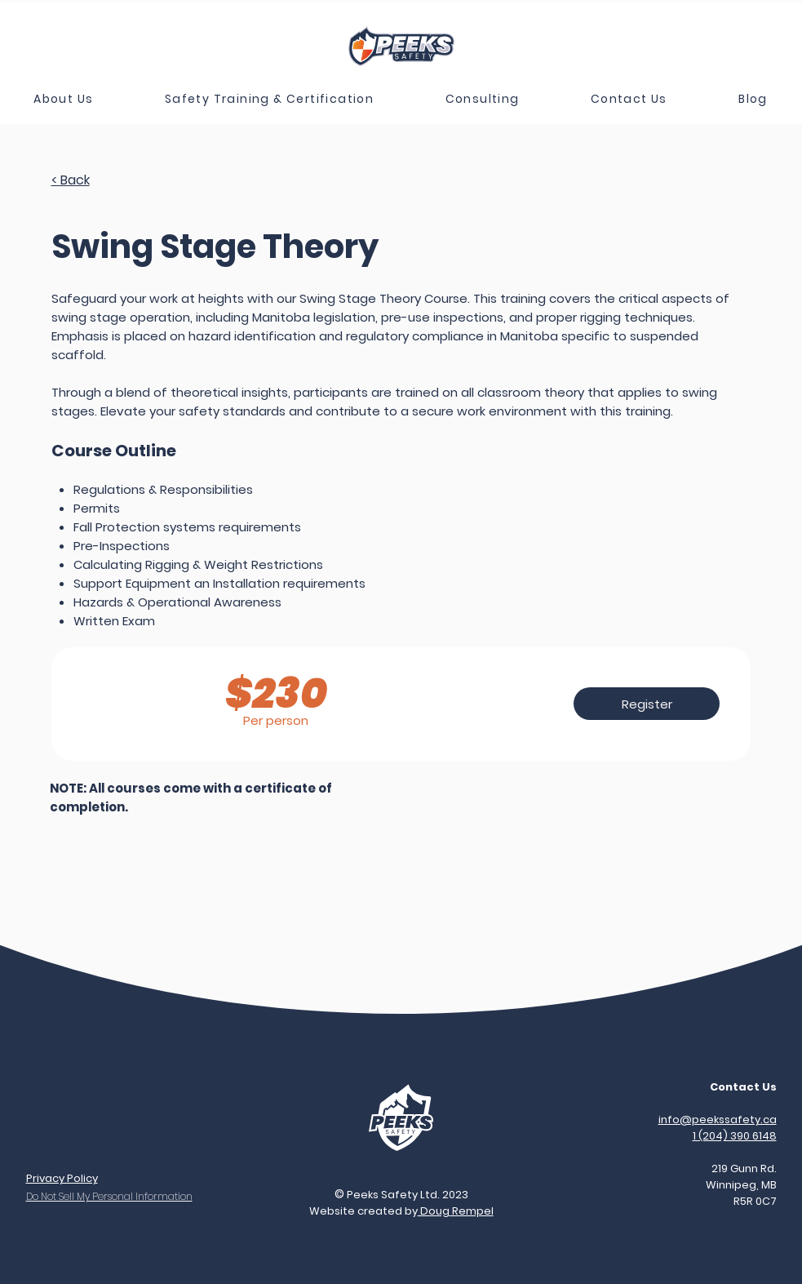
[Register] (647, 703)
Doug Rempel (456, 1211)
